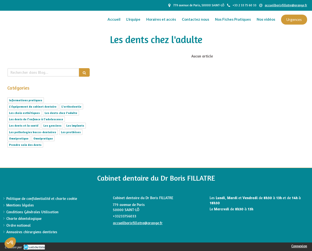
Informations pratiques (25, 100)
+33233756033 (124, 216)
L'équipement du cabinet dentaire (33, 106)
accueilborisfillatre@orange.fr (138, 223)
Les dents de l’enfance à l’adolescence (36, 119)
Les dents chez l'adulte (61, 113)
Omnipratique (19, 138)
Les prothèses (71, 132)
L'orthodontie (71, 106)
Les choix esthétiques (24, 113)
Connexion (299, 246)
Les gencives (52, 125)
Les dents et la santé (24, 125)
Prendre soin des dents (25, 145)
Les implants (75, 125)
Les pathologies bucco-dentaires (32, 132)
